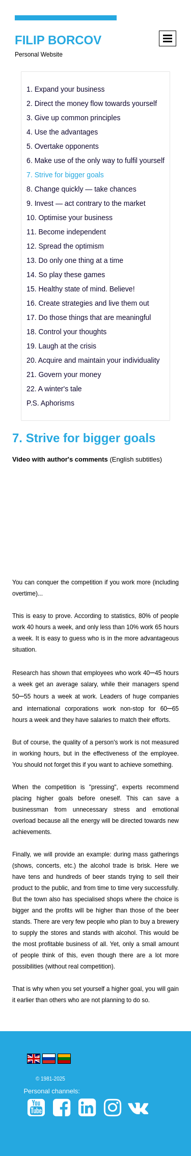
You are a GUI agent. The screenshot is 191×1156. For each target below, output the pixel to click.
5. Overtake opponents (62, 146)
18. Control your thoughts (66, 332)
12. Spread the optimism (65, 246)
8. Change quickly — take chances (81, 189)
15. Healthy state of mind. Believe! (80, 289)
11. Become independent (66, 232)
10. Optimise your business (69, 217)
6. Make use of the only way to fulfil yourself (95, 160)
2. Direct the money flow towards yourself (91, 103)
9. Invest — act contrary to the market (85, 203)
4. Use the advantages (62, 132)
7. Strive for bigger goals (65, 175)
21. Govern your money (63, 374)
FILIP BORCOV (58, 40)
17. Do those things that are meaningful (88, 317)
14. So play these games (65, 275)
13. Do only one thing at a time (74, 260)
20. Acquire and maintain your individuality (93, 360)
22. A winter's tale (54, 389)
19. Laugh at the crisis (61, 346)
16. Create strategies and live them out (87, 303)
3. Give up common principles (73, 118)
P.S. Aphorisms (50, 403)
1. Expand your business (65, 89)
